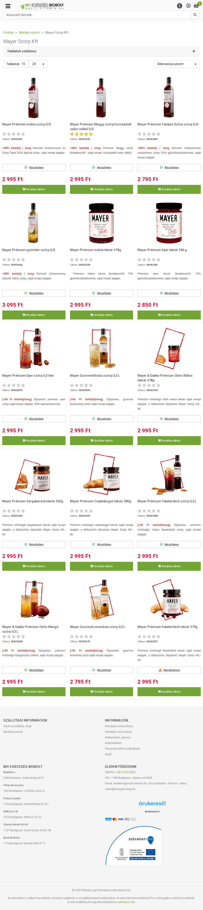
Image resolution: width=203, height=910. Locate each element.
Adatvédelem (113, 743)
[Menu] (179, 6)
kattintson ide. (126, 902)
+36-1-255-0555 (125, 772)
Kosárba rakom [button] (33, 189)
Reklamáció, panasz (118, 737)
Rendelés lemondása (118, 731)
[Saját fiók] (188, 6)
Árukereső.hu (152, 811)
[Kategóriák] (8, 6)
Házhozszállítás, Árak (17, 726)
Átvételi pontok (13, 731)
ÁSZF (108, 754)
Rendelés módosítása (119, 726)
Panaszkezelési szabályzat (122, 748)
